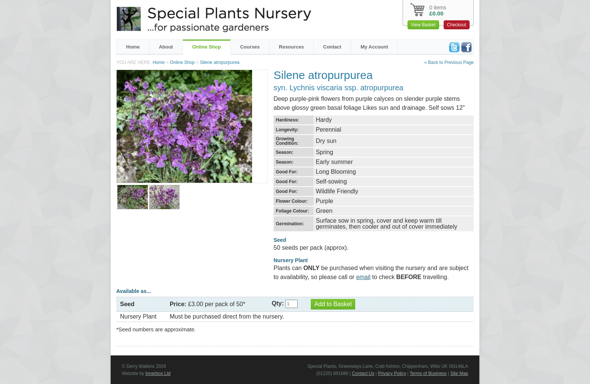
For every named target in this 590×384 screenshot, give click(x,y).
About (166, 47)
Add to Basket (333, 304)
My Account (374, 47)
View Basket (423, 24)
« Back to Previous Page (449, 62)
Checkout (456, 24)
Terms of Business (428, 373)
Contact (332, 47)
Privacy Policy (392, 373)
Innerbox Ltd (157, 373)
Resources (291, 47)
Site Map (459, 373)
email (363, 277)
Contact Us (363, 373)
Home (133, 47)
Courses (250, 47)
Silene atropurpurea (219, 62)
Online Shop (206, 47)
